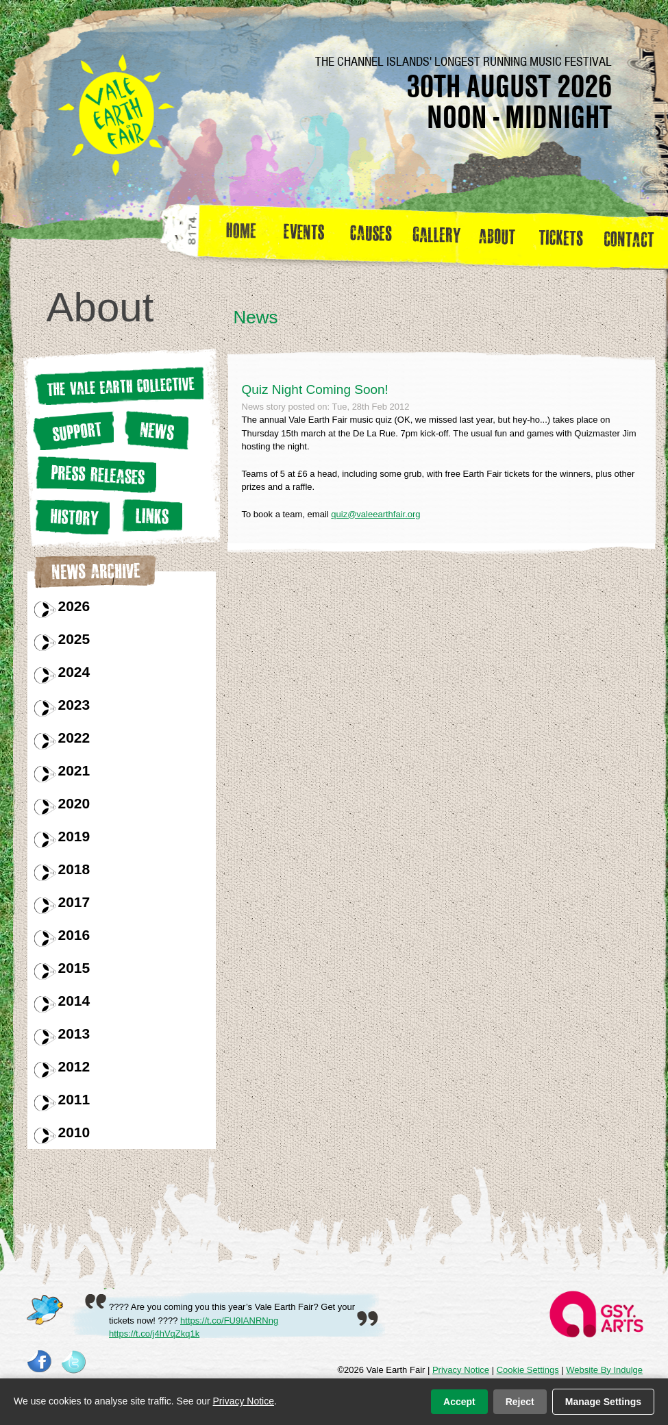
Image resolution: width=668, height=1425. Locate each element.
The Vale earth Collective (118, 386)
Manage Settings (603, 1401)
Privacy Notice (460, 1370)
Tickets (565, 235)
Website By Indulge (604, 1370)
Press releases (94, 474)
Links (150, 515)
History (71, 516)
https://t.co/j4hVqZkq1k (154, 1333)
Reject (520, 1401)
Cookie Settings (528, 1370)
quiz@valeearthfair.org (375, 514)
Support (73, 430)
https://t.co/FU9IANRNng (229, 1320)
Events (309, 235)
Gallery (440, 235)
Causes (371, 235)
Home (242, 235)
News (155, 429)
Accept (459, 1401)
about (496, 235)
